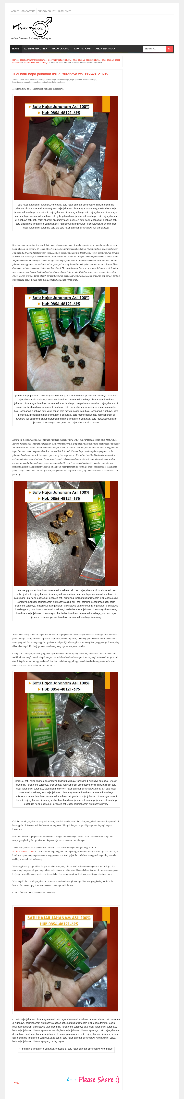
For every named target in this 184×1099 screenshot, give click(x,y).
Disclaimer (64, 11)
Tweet (15, 1082)
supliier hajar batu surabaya (52, 82)
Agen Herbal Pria (35, 48)
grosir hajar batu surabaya (58, 79)
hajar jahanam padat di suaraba (25, 82)
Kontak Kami (82, 48)
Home (15, 48)
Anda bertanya (105, 48)
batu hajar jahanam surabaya (33, 79)
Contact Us (28, 11)
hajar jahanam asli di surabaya (83, 79)
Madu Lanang (60, 48)
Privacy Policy (47, 11)
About (15, 11)
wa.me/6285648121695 (23, 851)
